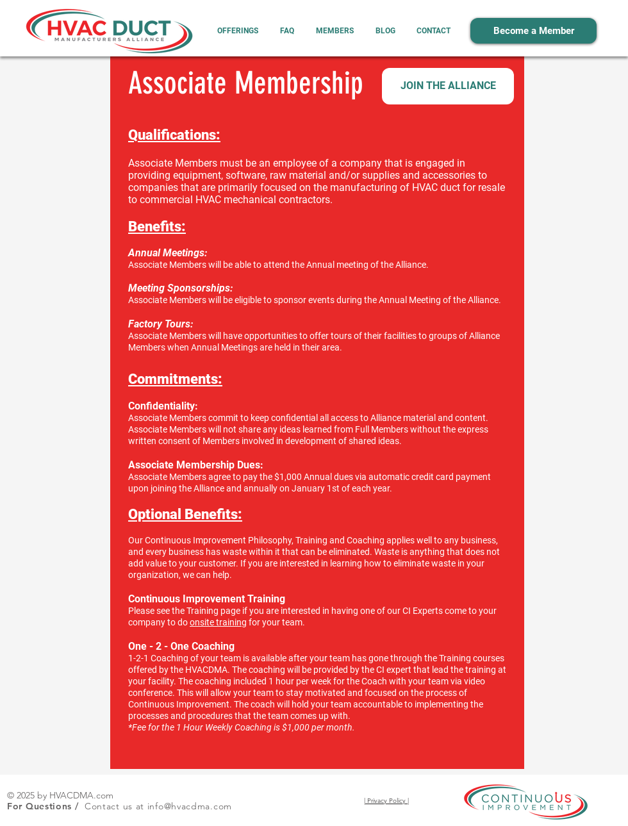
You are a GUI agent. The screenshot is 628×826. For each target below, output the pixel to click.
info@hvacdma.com (189, 806)
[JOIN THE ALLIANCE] (448, 86)
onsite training (218, 622)
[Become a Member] (533, 31)
